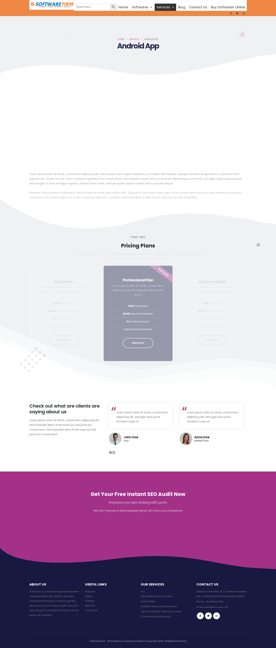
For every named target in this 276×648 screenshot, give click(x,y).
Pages (88, 596)
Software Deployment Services (159, 606)
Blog (181, 7)
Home (123, 7)
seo (143, 591)
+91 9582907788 (214, 601)
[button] (110, 452)
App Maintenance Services (156, 596)
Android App (148, 601)
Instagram (216, 615)
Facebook (200, 615)
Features (90, 591)
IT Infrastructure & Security (156, 616)
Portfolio (90, 600)
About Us (90, 605)
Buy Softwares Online (228, 7)
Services (165, 7)
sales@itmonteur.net (216, 607)
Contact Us (198, 7)
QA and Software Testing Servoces (161, 611)
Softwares (142, 7)
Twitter (208, 615)
